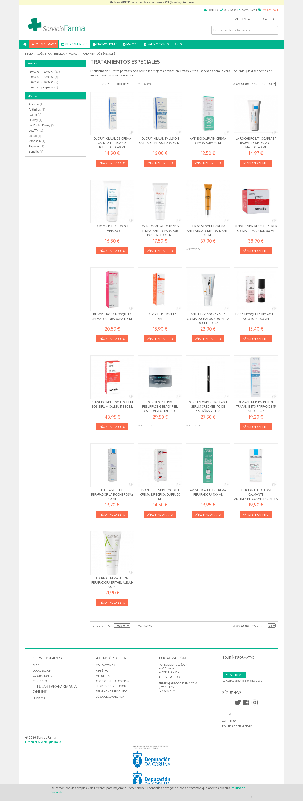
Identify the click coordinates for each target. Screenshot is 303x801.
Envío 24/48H (268, 9)
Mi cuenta (103, 675)
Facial (73, 53)
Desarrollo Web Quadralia (43, 742)
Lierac (35, 136)
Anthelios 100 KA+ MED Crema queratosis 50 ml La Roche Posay (208, 318)
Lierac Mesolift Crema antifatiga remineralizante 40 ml (208, 230)
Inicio (29, 53)
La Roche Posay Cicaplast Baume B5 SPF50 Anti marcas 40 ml (256, 143)
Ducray (35, 120)
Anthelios (37, 109)
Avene (35, 114)
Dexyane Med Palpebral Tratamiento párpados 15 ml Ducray (256, 406)
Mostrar (258, 83)
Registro (102, 670)
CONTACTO (40, 681)
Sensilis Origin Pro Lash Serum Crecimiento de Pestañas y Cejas (208, 406)
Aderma (36, 104)
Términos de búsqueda (112, 691)
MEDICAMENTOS (74, 44)
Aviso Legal (230, 721)
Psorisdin (37, 141)
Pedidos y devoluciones (112, 686)
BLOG (178, 44)
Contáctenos (105, 665)
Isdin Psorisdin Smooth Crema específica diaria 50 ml (160, 494)
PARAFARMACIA (44, 44)
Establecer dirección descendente (134, 84)
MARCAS (130, 44)
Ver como (145, 83)
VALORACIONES (156, 44)
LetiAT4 (36, 130)
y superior (43, 87)
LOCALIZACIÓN (42, 670)
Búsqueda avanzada (110, 696)
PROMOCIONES (105, 44)
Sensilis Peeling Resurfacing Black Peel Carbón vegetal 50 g (160, 406)
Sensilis (36, 151)
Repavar (36, 146)
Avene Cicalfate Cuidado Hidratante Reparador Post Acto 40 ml (160, 230)
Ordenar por (103, 83)
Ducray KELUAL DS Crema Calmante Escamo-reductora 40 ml (112, 143)
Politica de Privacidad (237, 726)
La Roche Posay (42, 125)
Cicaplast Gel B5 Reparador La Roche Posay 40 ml (112, 494)
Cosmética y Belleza (51, 53)
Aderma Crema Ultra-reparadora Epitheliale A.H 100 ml (112, 582)
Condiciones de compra (112, 681)
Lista (164, 84)
